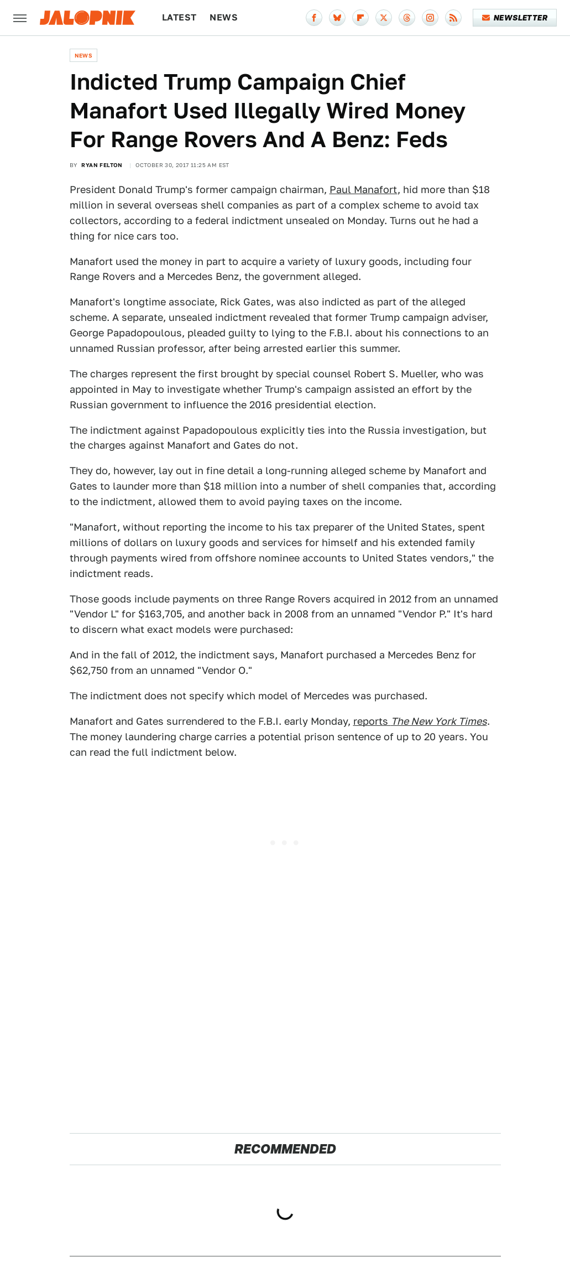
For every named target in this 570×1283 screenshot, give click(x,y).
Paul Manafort (364, 189)
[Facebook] (314, 17)
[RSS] (453, 17)
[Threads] (407, 17)
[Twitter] (383, 17)
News (224, 17)
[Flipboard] (360, 17)
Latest (179, 17)
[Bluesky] (337, 17)
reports (420, 721)
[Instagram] (430, 17)
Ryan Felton (101, 165)
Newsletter (515, 17)
